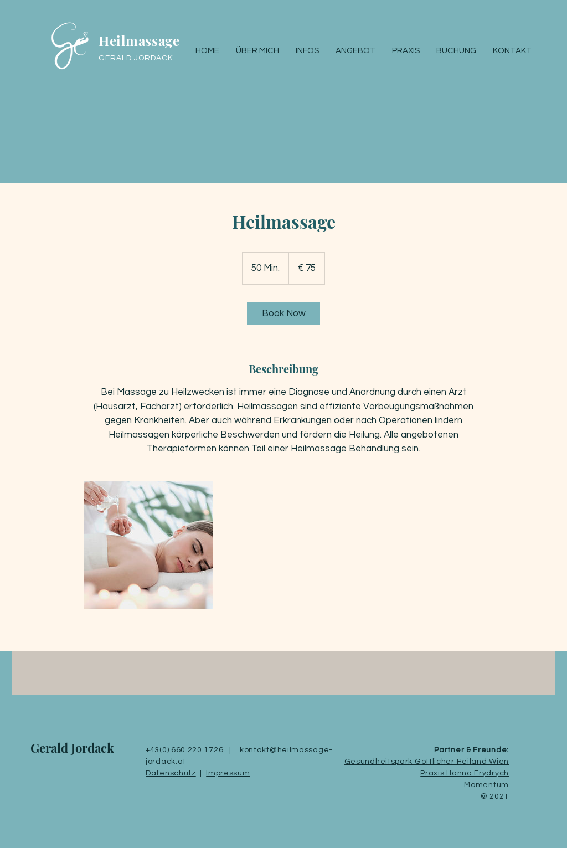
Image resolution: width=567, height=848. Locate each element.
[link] (283, 313)
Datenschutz (171, 773)
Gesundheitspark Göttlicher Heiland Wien (426, 761)
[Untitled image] (148, 545)
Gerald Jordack (72, 747)
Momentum (486, 785)
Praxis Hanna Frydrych (464, 773)
